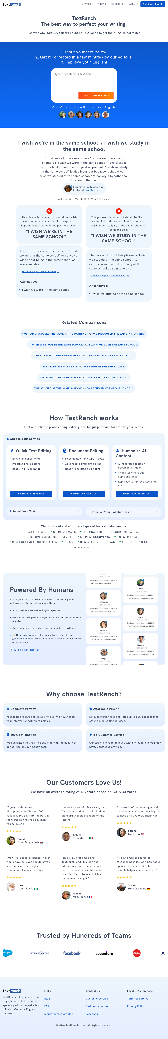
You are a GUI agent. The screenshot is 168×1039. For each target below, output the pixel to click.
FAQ (46, 1006)
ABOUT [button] (132, 4)
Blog (47, 998)
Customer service (97, 998)
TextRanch (91, 190)
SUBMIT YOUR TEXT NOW (96, 95)
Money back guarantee (58, 1014)
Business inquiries (97, 1006)
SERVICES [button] (86, 4)
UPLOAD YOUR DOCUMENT (83, 493)
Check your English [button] (153, 4)
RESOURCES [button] (117, 4)
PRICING (102, 4)
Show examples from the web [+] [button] (40, 271)
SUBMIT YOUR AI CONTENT (137, 493)
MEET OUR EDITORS (25, 650)
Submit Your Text (22, 511)
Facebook (92, 1014)
